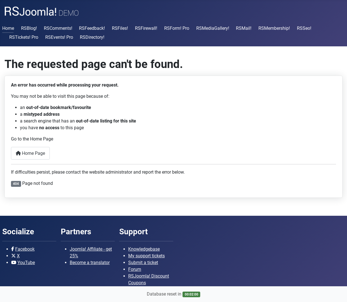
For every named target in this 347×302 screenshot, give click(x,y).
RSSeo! (304, 28)
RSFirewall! (146, 28)
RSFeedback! (92, 28)
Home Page (30, 153)
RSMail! (243, 28)
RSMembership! (274, 28)
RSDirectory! (92, 37)
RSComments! (58, 28)
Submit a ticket (143, 262)
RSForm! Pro (176, 28)
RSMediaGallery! (212, 28)
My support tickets (146, 255)
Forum (134, 269)
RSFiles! (120, 28)
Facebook (25, 249)
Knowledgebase (144, 249)
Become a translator (90, 262)
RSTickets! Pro (23, 37)
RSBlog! (29, 28)
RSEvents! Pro (59, 37)
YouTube (26, 262)
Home (8, 28)
